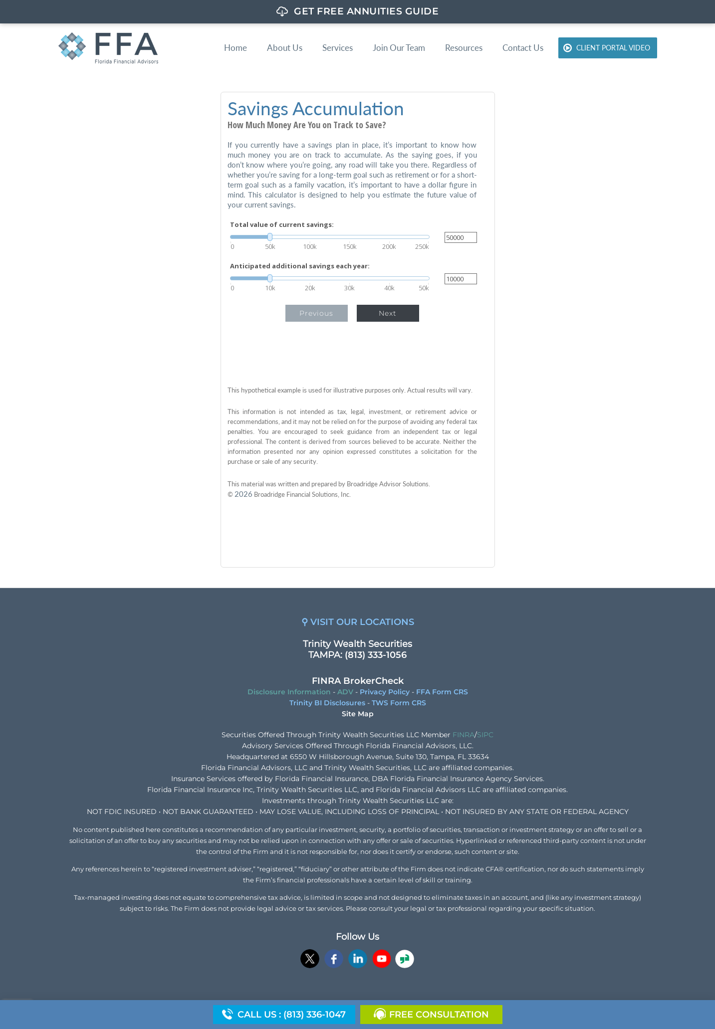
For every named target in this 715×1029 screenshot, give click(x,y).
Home (235, 47)
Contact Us (522, 47)
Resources (463, 47)
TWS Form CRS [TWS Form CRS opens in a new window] (399, 702)
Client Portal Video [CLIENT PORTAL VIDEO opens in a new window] (613, 47)
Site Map (358, 713)
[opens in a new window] (310, 960)
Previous (316, 313)
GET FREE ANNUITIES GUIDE (366, 11)
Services (337, 47)
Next (388, 313)
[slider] (330, 237)
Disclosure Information (289, 691)
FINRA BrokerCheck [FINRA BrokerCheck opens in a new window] (358, 680)
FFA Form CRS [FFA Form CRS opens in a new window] (442, 691)
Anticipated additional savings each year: (300, 266)
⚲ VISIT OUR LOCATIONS (357, 622)
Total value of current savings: (282, 224)
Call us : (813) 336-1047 (292, 1014)
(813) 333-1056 (376, 654)
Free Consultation (439, 1014)
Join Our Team (399, 47)
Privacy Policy (385, 691)
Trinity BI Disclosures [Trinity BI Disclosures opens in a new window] (327, 702)
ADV (345, 691)
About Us (284, 47)
